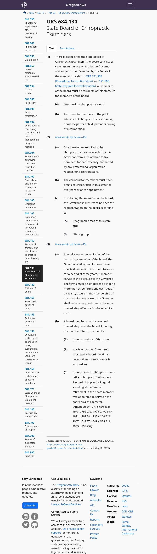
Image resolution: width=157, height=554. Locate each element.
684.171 (32, 396)
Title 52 (51, 12)
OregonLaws (76, 5)
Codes (125, 485)
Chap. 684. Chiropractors (72, 12)
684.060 (30, 101)
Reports (95, 519)
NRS (124, 501)
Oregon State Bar (67, 485)
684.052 (32, 72)
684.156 (32, 347)
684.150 (31, 303)
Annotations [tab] (70, 48)
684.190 (31, 426)
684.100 (31, 185)
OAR (124, 511)
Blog (93, 495)
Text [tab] (51, 48)
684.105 (30, 204)
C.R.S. (125, 491)
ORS (31, 12)
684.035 (31, 28)
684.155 (30, 319)
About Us (95, 500)
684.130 (32, 273)
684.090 (31, 112)
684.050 (31, 57)
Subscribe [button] (30, 505)
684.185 (31, 413)
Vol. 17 (40, 12)
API (92, 505)
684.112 (32, 251)
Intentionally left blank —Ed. (71, 137)
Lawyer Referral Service (65, 504)
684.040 (31, 46)
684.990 (29, 454)
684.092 (32, 134)
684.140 (30, 288)
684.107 (32, 224)
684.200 (30, 441)
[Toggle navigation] (130, 5)
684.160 (32, 376)
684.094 (32, 161)
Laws (125, 506)
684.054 (29, 89)
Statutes (127, 496)
